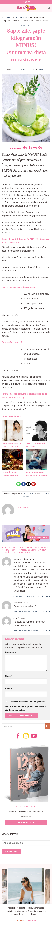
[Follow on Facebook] (23, 2)
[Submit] (47, 726)
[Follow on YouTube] (29, 2)
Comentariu (11, 652)
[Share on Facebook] (29, 148)
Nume (8, 676)
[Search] (49, 8)
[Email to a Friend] (34, 148)
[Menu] (3, 8)
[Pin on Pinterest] (39, 148)
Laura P (41, 69)
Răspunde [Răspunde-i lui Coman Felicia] (45, 596)
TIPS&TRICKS (20, 17)
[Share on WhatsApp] (24, 148)
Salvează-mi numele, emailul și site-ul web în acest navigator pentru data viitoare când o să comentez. (25, 706)
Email (8, 689)
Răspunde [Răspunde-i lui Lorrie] (45, 631)
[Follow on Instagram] (26, 2)
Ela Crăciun (7, 17)
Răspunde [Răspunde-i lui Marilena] (45, 612)
